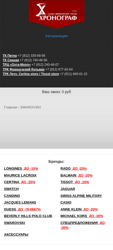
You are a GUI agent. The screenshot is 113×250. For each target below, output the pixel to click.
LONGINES (21, 168)
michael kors (81, 216)
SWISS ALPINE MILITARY (81, 196)
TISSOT (74, 182)
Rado (73, 168)
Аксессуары (16, 234)
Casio (65, 202)
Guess (22, 209)
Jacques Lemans (20, 202)
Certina (19, 182)
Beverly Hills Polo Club (28, 216)
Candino (12, 196)
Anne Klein (79, 209)
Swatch (11, 189)
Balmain (76, 175)
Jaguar (67, 189)
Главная (10, 107)
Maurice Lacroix (20, 175)
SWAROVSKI (30, 107)
